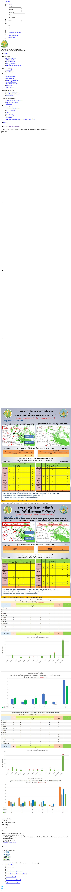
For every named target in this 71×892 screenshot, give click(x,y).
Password (11, 9)
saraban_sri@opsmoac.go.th (9, 842)
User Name (11, 6)
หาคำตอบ (11, 12)
